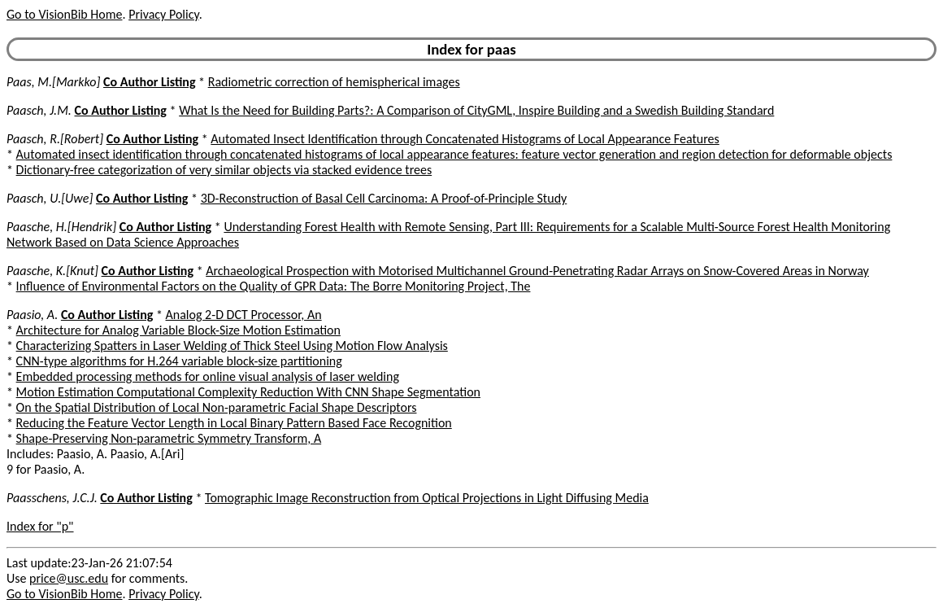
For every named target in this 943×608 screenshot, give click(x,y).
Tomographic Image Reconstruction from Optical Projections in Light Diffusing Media (427, 497)
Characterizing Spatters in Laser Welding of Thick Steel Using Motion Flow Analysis (232, 345)
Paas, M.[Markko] (53, 82)
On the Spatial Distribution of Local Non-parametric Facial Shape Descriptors (216, 407)
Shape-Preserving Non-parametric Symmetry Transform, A (169, 438)
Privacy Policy (163, 14)
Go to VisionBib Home (64, 14)
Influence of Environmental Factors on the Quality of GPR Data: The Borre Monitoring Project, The (273, 286)
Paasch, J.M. (39, 110)
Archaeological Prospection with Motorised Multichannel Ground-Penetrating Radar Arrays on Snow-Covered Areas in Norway (537, 270)
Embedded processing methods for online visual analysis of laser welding (207, 376)
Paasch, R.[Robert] (55, 139)
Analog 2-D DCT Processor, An (244, 314)
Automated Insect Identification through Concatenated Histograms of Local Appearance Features (465, 139)
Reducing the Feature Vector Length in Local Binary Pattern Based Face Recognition (234, 423)
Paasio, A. (32, 314)
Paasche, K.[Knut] (52, 270)
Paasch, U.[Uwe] (50, 198)
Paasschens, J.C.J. (52, 497)
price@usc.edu (68, 578)
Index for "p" (40, 526)
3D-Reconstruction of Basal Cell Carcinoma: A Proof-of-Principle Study (384, 198)
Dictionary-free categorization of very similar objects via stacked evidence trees (224, 169)
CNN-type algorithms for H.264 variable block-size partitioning (179, 361)
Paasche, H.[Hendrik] (61, 226)
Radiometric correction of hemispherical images (334, 82)
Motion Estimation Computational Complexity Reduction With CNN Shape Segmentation (248, 392)
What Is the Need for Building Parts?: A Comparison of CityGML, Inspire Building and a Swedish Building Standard (476, 110)
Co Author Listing (149, 82)
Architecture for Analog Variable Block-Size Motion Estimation (178, 330)
